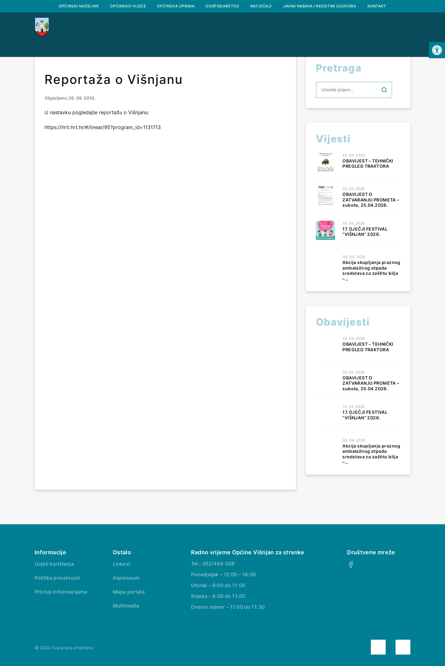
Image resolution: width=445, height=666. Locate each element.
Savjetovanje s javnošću (365, 27)
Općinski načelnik (79, 6)
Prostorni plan (240, 27)
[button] (437, 50)
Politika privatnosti (57, 578)
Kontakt (376, 6)
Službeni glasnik (179, 27)
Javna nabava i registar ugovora (319, 6)
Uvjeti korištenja (54, 564)
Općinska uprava (175, 6)
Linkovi (121, 564)
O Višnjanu (118, 27)
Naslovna (72, 27)
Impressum (126, 578)
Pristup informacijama (61, 592)
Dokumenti (293, 27)
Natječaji (261, 6)
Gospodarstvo (222, 6)
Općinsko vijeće (128, 6)
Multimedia (126, 606)
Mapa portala (129, 592)
